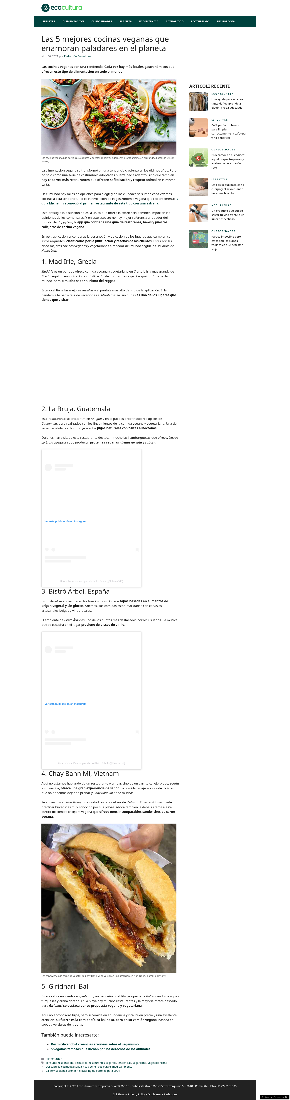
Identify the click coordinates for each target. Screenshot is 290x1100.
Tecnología (226, 21)
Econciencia (149, 21)
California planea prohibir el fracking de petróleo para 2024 (83, 1070)
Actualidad (174, 21)
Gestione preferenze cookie (274, 1097)
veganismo (139, 1062)
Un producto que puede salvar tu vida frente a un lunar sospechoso (227, 215)
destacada (81, 1062)
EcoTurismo (200, 21)
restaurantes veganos (102, 1062)
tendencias (124, 1062)
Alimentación (73, 21)
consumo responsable (59, 1062)
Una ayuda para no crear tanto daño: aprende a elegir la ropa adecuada (227, 103)
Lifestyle (48, 21)
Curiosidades (102, 21)
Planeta (125, 21)
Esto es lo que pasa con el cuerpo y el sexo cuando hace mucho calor (228, 189)
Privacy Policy (137, 1094)
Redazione (170, 1094)
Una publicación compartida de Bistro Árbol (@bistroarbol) (91, 763)
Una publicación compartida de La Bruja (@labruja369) (91, 581)
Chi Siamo (119, 1094)
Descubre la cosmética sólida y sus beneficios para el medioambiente (89, 1066)
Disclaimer (154, 1094)
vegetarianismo (157, 1062)
